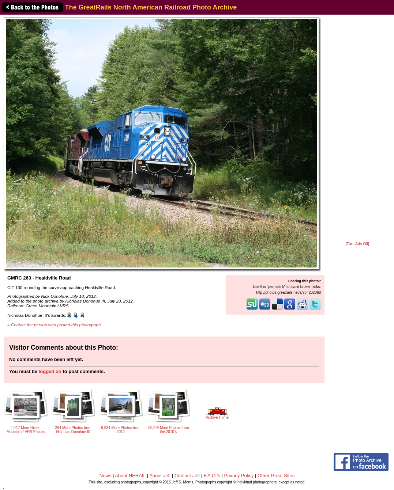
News (106, 475)
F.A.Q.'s (212, 475)
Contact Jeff (187, 475)
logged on (50, 371)
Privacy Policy (239, 475)
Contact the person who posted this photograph (56, 324)
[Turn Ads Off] (357, 244)
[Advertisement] (357, 128)
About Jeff (159, 475)
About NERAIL (130, 475)
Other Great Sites (276, 475)
